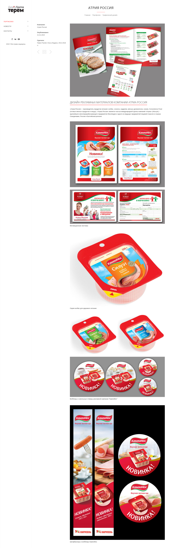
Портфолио (8, 21)
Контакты (8, 31)
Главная (87, 15)
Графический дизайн (110, 15)
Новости (7, 26)
